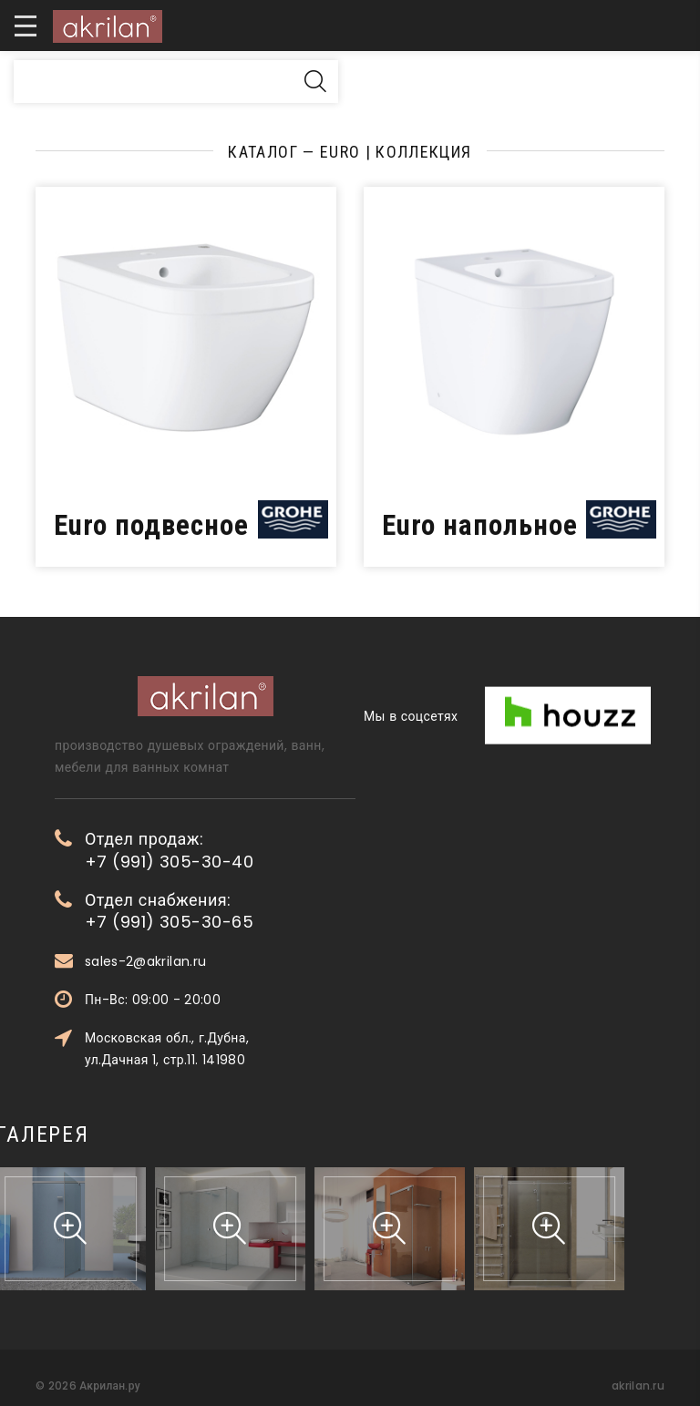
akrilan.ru (638, 1385)
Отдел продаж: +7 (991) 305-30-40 (216, 850)
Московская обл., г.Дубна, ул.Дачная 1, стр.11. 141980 (214, 1049)
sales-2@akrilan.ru (192, 961)
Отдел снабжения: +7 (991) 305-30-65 (216, 911)
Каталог (262, 151)
